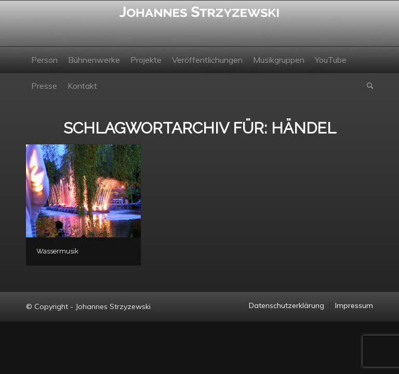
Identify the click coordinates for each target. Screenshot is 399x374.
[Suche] (368, 86)
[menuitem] (44, 60)
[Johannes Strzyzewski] (199, 23)
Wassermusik (57, 251)
